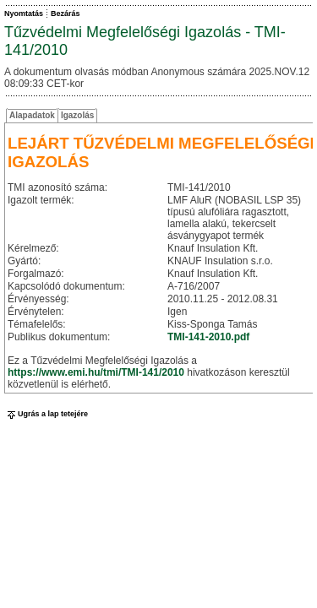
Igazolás (77, 115)
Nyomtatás (23, 13)
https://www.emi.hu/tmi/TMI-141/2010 (96, 372)
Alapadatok (32, 115)
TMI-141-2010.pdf (208, 337)
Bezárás (65, 13)
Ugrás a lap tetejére (46, 414)
